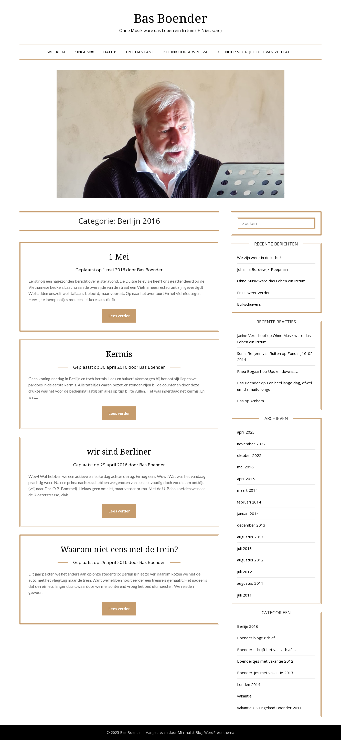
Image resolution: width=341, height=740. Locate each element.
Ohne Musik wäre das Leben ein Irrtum (271, 280)
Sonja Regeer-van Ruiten (259, 353)
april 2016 (246, 478)
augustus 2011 (250, 583)
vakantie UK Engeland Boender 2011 (269, 707)
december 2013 (251, 525)
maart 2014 (247, 490)
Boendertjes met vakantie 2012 (265, 661)
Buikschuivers (249, 304)
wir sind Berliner (119, 451)
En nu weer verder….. (255, 292)
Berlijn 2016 (247, 626)
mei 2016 (245, 466)
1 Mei (119, 256)
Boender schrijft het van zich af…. (255, 51)
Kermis (119, 354)
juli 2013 (244, 548)
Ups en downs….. (283, 371)
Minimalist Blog (190, 732)
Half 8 (110, 51)
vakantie (244, 695)
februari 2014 (249, 502)
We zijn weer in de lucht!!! (259, 257)
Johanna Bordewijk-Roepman (262, 269)
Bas (240, 400)
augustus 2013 (250, 536)
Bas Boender (170, 18)
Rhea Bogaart (249, 371)
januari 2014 (248, 513)
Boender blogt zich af (256, 637)
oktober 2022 (249, 455)
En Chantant (140, 51)
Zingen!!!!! (84, 51)
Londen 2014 (248, 684)
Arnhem (257, 400)
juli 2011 (244, 595)
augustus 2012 (250, 559)
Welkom (56, 51)
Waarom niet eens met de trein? (119, 549)
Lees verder (119, 315)
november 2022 (251, 443)
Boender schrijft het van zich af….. (266, 649)
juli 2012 (244, 571)
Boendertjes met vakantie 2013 (265, 672)
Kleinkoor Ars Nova (185, 51)
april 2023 (246, 432)
